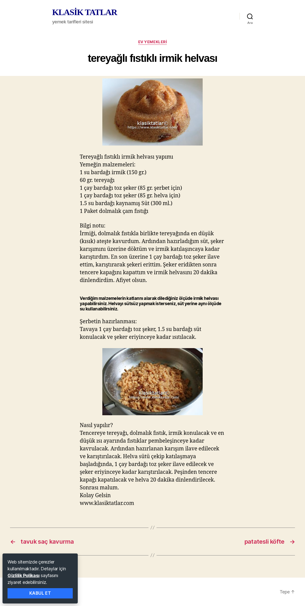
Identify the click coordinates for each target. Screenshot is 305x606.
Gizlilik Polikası (23, 575)
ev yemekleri (152, 42)
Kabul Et (40, 593)
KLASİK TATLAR (84, 12)
